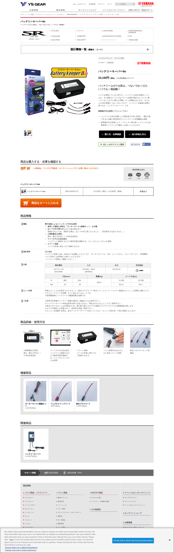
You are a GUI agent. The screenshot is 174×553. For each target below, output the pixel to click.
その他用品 (96, 509)
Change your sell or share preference (20, 550)
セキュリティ (29, 509)
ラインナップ (50, 14)
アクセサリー (61, 14)
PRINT (147, 178)
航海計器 (61, 501)
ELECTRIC (55, 40)
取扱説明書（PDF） (75, 473)
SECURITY (81, 40)
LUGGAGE (55, 36)
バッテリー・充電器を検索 (100, 501)
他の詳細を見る (139, 134)
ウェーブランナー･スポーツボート (69, 512)
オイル (27, 516)
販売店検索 (53, 473)
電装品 (60, 516)
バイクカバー (29, 501)
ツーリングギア (30, 505)
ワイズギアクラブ (130, 497)
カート (109, 4)
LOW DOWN (108, 31)
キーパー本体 (98, 14)
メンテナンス (29, 512)
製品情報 (27, 485)
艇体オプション (63, 497)
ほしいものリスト (79, 4)
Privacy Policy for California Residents (21, 548)
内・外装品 (61, 520)
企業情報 (128, 522)
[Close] (170, 540)
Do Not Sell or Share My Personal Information (133, 541)
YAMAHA (110, 62)
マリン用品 (62, 493)
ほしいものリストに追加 (113, 144)
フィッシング (62, 505)
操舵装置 (61, 523)
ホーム (22, 14)
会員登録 (92, 4)
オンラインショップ (133, 513)
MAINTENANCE (72, 14)
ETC (130, 36)
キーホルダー (29, 527)
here (11, 540)
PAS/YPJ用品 (97, 493)
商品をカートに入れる (45, 202)
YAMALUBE (133, 40)
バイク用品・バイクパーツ (35, 14)
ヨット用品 (61, 527)
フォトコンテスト (130, 501)
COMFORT (81, 36)
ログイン (101, 4)
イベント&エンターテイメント (138, 493)
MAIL (130, 178)
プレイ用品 (61, 509)
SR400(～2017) (34, 35)
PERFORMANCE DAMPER (135, 32)
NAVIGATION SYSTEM (112, 36)
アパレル (28, 523)
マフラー (80, 31)
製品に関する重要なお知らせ (134, 527)
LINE (138, 178)
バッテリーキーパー (86, 14)
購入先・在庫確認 (113, 134)
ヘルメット (28, 520)
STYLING (55, 31)
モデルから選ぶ (96, 497)
